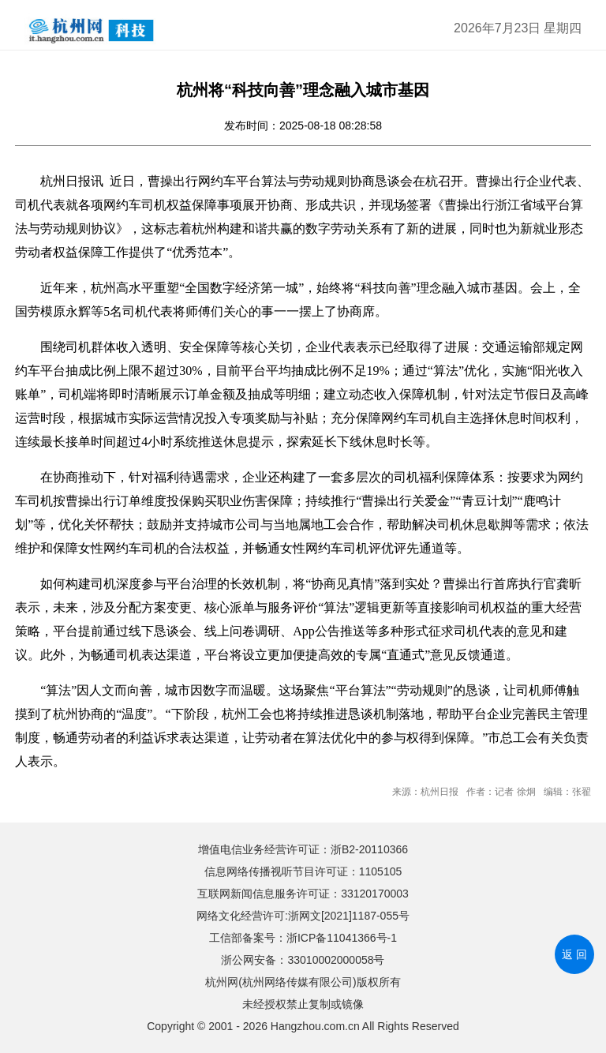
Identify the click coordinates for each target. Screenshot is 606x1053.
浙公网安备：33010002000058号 (302, 960)
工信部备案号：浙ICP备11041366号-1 (303, 937)
